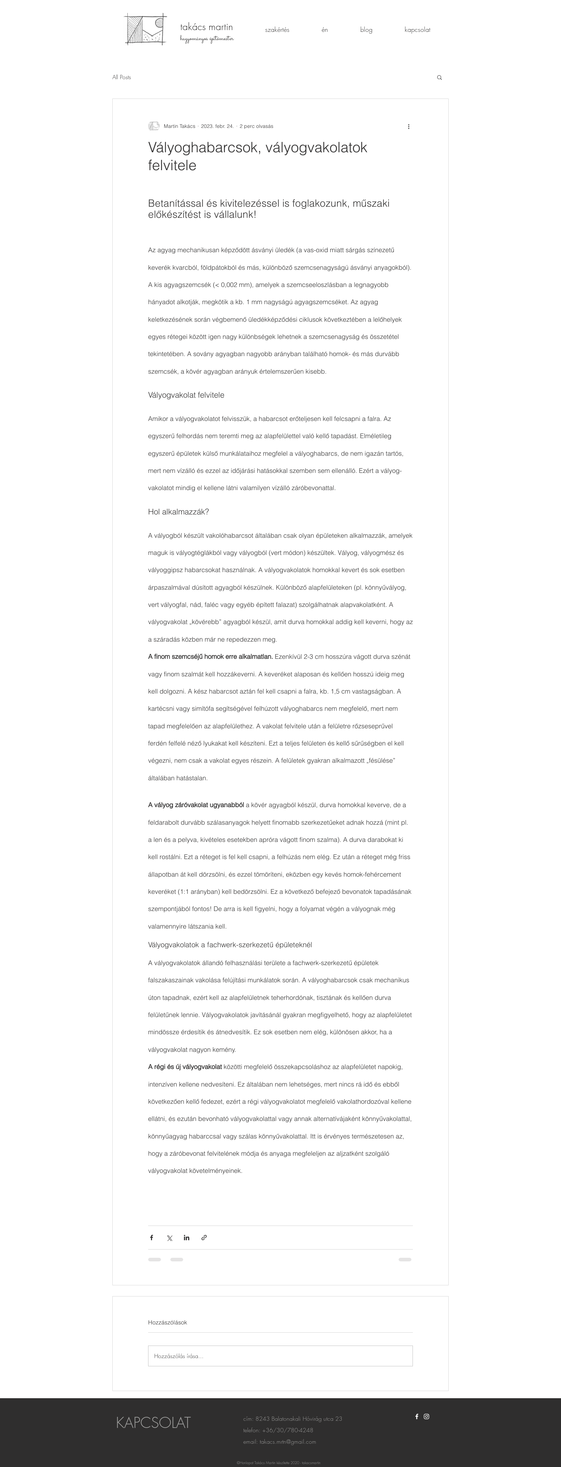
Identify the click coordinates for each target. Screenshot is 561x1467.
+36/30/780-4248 (287, 1430)
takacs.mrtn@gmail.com (288, 1442)
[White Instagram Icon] (426, 1416)
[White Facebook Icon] (416, 1416)
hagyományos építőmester (207, 39)
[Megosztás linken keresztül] (204, 1237)
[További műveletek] (408, 126)
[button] (439, 77)
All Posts (121, 77)
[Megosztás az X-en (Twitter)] (169, 1237)
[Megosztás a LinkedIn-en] (186, 1237)
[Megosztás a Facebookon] (151, 1237)
